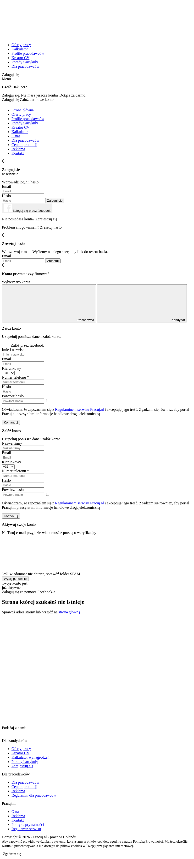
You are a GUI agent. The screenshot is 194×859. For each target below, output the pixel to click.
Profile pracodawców (27, 53)
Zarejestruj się (46, 219)
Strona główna (22, 110)
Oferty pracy (21, 45)
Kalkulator (19, 49)
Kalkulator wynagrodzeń (30, 757)
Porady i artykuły (24, 62)
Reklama (18, 149)
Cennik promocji (24, 145)
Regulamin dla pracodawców (33, 795)
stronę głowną (69, 612)
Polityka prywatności (27, 825)
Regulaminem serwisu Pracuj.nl (79, 409)
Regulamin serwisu (26, 829)
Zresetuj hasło (51, 227)
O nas (15, 136)
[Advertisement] (97, 650)
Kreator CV (20, 58)
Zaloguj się (10, 75)
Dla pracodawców (25, 66)
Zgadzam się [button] (12, 854)
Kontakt (17, 153)
